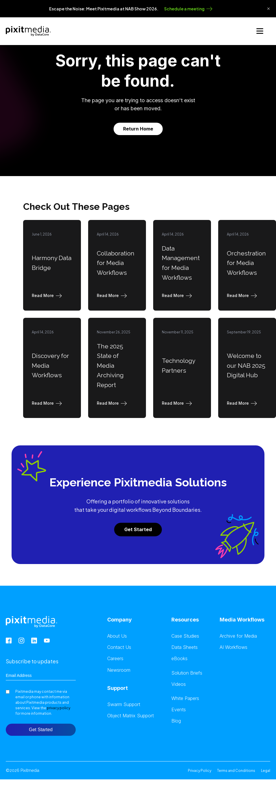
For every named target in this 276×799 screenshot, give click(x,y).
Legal (265, 770)
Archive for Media (238, 635)
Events (178, 709)
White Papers (185, 698)
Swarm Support (123, 704)
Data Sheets (184, 646)
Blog (176, 720)
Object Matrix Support (130, 715)
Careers (115, 658)
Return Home (138, 128)
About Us (117, 635)
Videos (178, 683)
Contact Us (119, 646)
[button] (48, 295)
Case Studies (185, 635)
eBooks (179, 658)
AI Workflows (233, 646)
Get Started (138, 529)
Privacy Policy (199, 770)
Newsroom (118, 669)
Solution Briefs (186, 672)
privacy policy (58, 707)
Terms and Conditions (236, 770)
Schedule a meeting (184, 8)
